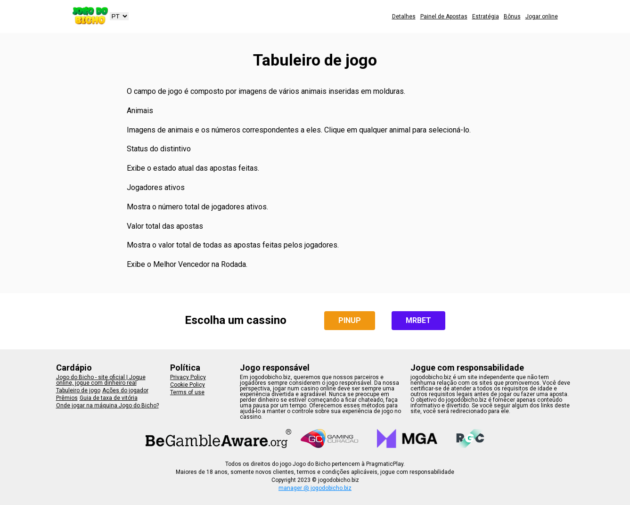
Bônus (512, 16)
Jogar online (541, 16)
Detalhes (404, 16)
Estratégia (485, 16)
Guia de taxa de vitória (109, 398)
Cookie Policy (187, 384)
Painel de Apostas (443, 16)
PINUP (349, 320)
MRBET (418, 320)
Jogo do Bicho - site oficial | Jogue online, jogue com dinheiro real (101, 380)
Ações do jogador (125, 390)
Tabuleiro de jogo (78, 390)
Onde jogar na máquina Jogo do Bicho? (107, 405)
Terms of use (187, 392)
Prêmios (67, 398)
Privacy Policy (188, 377)
